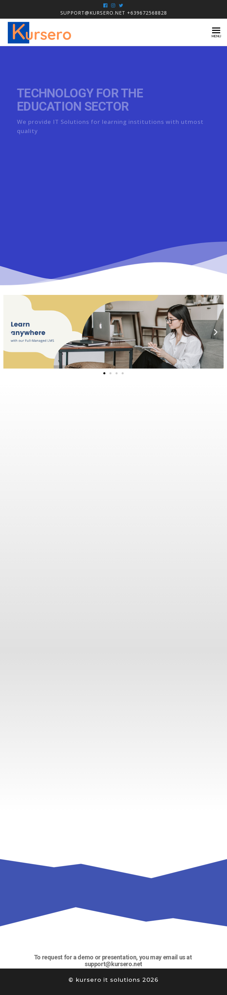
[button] (104, 373)
